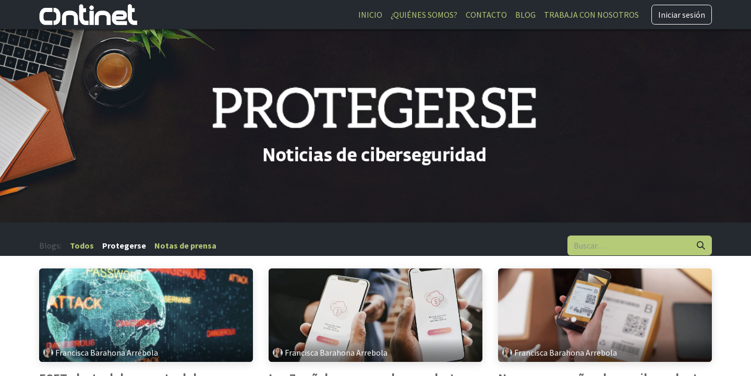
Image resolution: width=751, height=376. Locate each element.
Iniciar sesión (681, 14)
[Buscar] (701, 245)
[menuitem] (370, 14)
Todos (82, 245)
